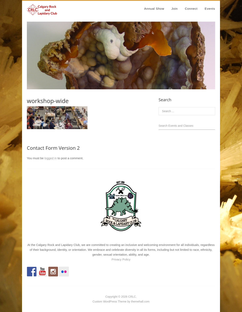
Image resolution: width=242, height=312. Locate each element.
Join (174, 8)
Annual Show (154, 8)
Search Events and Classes (176, 125)
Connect (191, 8)
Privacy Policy (121, 259)
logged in (50, 158)
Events (210, 8)
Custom (97, 301)
